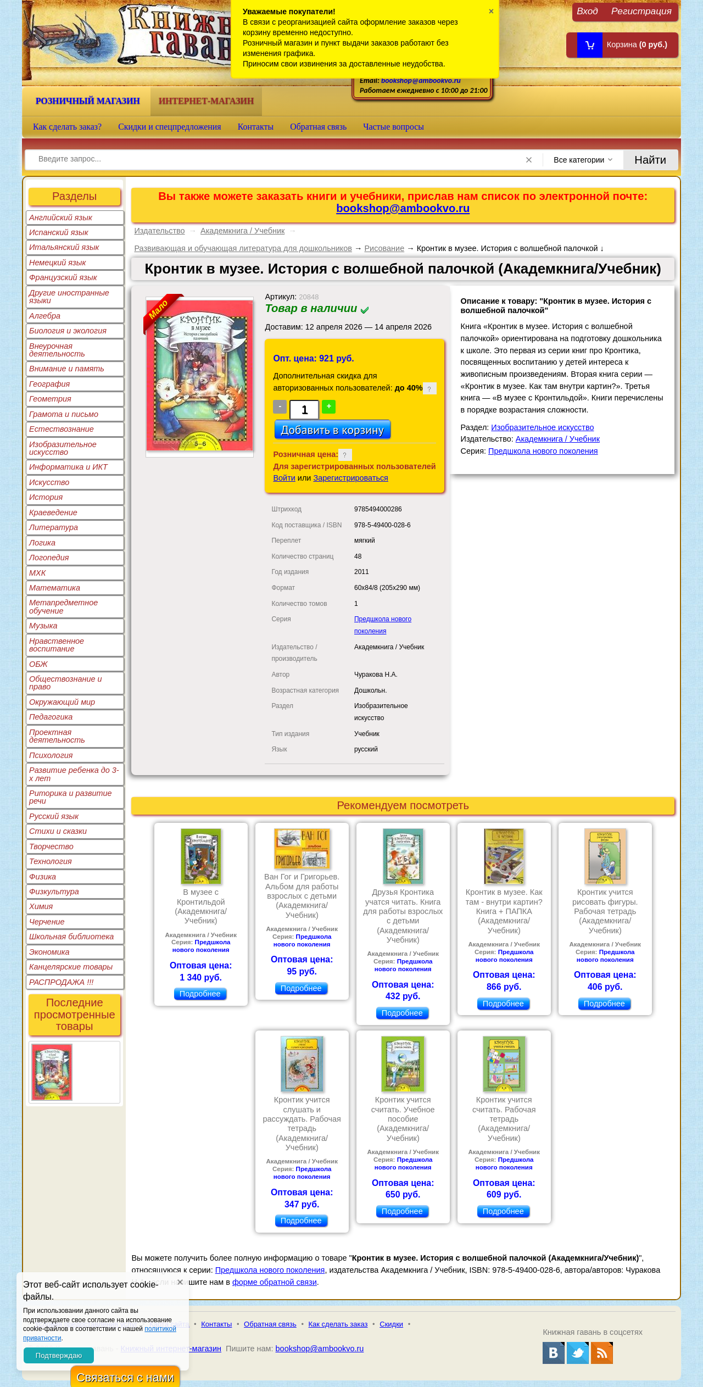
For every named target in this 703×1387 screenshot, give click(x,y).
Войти (284, 478)
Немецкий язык (57, 262)
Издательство (159, 230)
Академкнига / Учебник (242, 230)
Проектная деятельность (57, 736)
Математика (54, 587)
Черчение (47, 921)
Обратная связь (318, 126)
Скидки (391, 1324)
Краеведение (53, 512)
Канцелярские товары (71, 966)
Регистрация (641, 10)
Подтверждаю (59, 1355)
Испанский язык (58, 232)
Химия (41, 906)
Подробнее (200, 993)
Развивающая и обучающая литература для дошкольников (243, 248)
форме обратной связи (274, 1282)
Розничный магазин (88, 100)
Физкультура (54, 891)
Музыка (43, 625)
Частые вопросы (393, 126)
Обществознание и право (65, 683)
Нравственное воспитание (56, 645)
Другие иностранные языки (69, 296)
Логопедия (49, 557)
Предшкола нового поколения (543, 451)
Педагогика (50, 716)
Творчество (51, 846)
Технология (50, 861)
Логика (42, 542)
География (49, 384)
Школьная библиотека (71, 936)
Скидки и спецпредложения (169, 126)
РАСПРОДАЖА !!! (61, 982)
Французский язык (63, 277)
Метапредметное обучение (63, 606)
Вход (587, 10)
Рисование (384, 248)
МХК (37, 573)
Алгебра (44, 315)
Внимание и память (66, 368)
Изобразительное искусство (63, 448)
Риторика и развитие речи (70, 797)
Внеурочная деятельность (57, 350)
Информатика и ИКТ (68, 467)
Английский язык (60, 217)
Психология (51, 755)
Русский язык (54, 816)
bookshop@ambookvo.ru (421, 80)
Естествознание (61, 429)
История (46, 497)
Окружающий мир (62, 702)
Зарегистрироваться (350, 478)
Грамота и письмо (63, 414)
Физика (42, 876)
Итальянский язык (64, 247)
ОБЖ (38, 664)
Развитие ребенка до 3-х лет (74, 774)
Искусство (49, 482)
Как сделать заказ (338, 1324)
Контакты (256, 126)
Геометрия (50, 398)
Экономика (49, 952)
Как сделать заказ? (67, 126)
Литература (53, 527)
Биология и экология (68, 330)
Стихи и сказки (58, 831)
